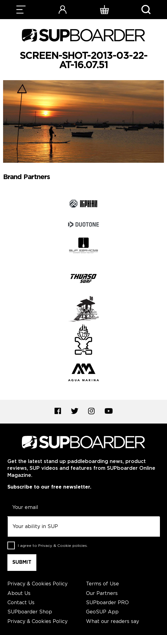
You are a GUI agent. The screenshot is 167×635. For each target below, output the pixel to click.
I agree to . (53, 545)
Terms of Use (102, 584)
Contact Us (21, 602)
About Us (19, 593)
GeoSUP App (102, 612)
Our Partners (102, 593)
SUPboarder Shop (29, 612)
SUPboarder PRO (107, 602)
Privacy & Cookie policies (62, 545)
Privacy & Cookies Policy (37, 584)
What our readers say (112, 621)
